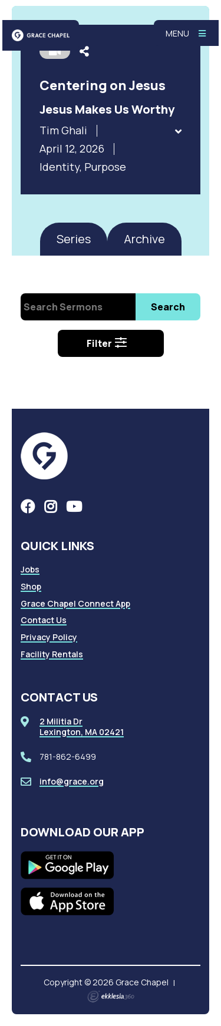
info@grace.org (71, 781)
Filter (107, 343)
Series (74, 239)
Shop (31, 586)
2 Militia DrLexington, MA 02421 (81, 726)
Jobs (30, 569)
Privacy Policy (49, 637)
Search (168, 306)
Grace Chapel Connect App (75, 603)
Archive (144, 239)
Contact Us (44, 619)
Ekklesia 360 (110, 996)
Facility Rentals (52, 654)
